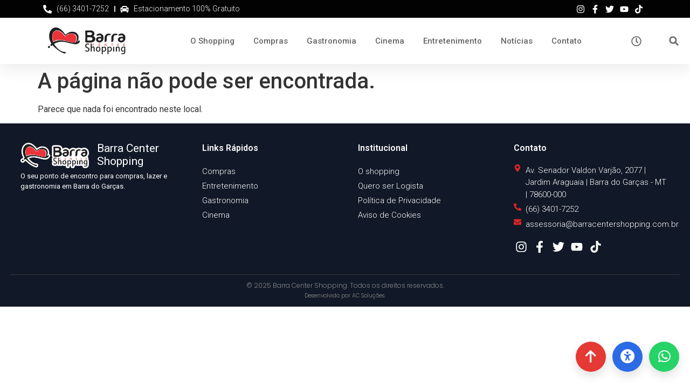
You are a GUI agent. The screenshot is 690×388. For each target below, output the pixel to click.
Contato (566, 41)
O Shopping (212, 41)
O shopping (378, 171)
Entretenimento (452, 41)
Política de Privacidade (399, 200)
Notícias (517, 41)
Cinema (389, 41)
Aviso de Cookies (389, 215)
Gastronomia (331, 41)
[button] (674, 41)
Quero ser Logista (390, 186)
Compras (270, 41)
